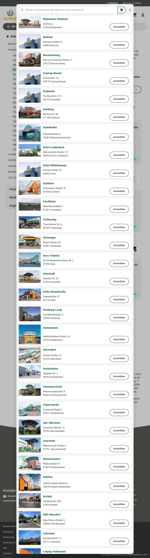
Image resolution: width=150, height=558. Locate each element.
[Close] (130, 10)
